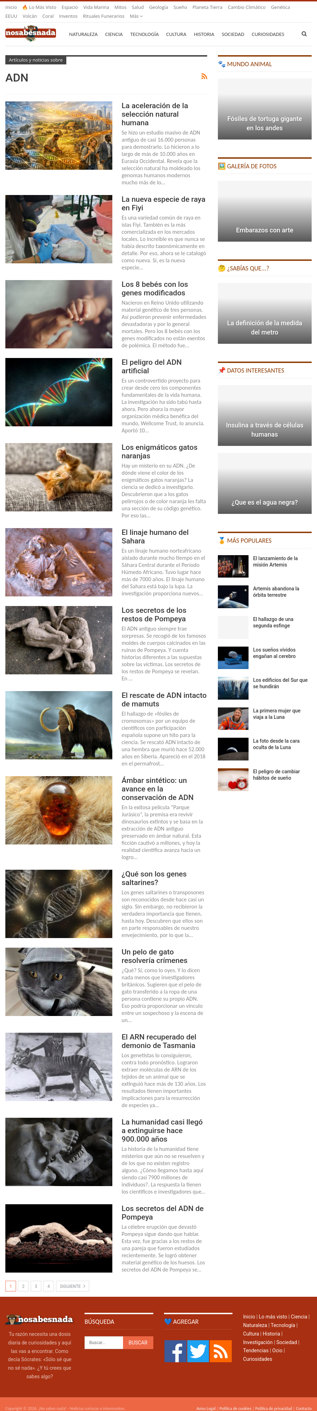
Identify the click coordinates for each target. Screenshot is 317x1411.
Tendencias (256, 1342)
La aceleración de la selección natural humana (155, 106)
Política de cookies (235, 1399)
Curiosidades (257, 1350)
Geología (158, 7)
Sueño (180, 7)
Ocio (277, 1342)
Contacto (304, 1399)
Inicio (11, 7)
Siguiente (72, 1277)
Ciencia (114, 25)
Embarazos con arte (264, 221)
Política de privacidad (273, 1399)
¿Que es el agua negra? (264, 493)
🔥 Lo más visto (39, 7)
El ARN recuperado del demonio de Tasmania (159, 1032)
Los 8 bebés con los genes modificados (155, 280)
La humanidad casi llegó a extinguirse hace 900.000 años (162, 1122)
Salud (138, 7)
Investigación (258, 1334)
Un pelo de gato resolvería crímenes (155, 947)
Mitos (120, 7)
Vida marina (96, 7)
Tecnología (144, 25)
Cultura (176, 25)
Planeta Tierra (208, 7)
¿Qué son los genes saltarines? (154, 869)
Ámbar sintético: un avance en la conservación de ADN (158, 780)
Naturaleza (83, 25)
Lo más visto (273, 1308)
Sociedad (233, 25)
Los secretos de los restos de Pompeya (154, 606)
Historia (204, 25)
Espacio (70, 7)
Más (234, 7)
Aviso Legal (206, 1399)
